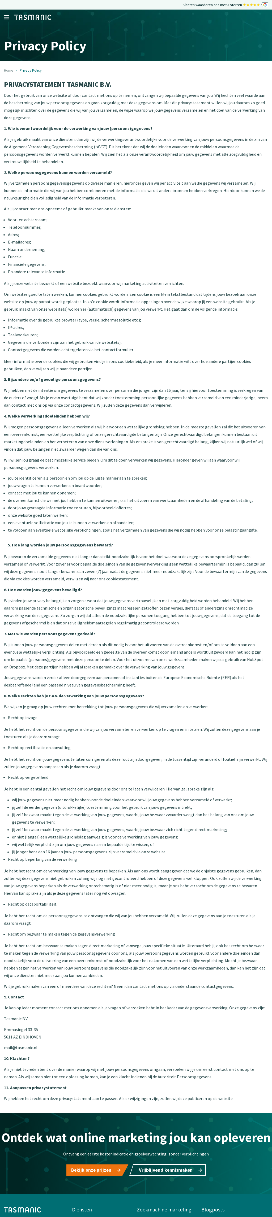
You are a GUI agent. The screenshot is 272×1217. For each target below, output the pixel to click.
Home (8, 70)
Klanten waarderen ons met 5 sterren (225, 5)
